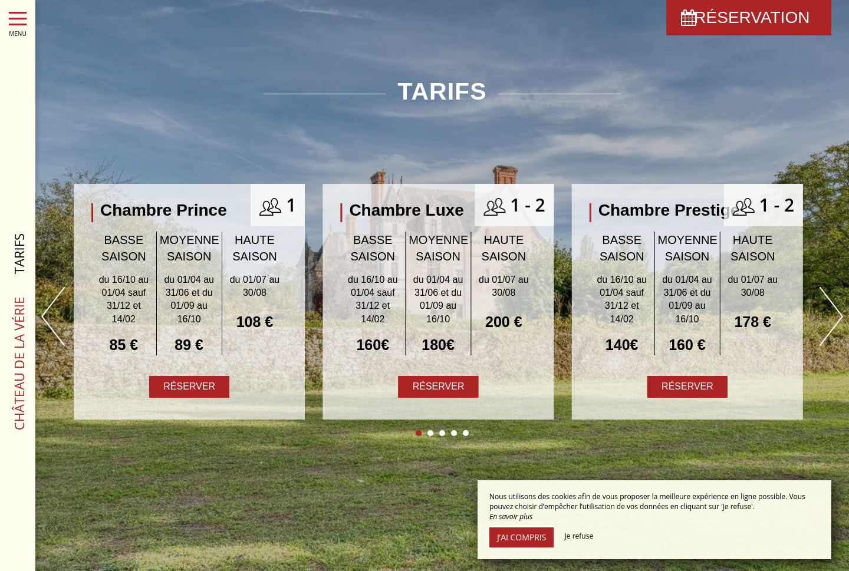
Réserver (439, 386)
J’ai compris (521, 537)
